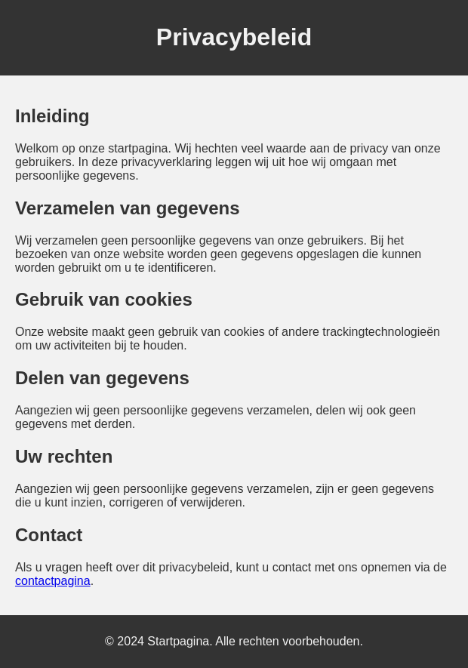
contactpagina (53, 580)
